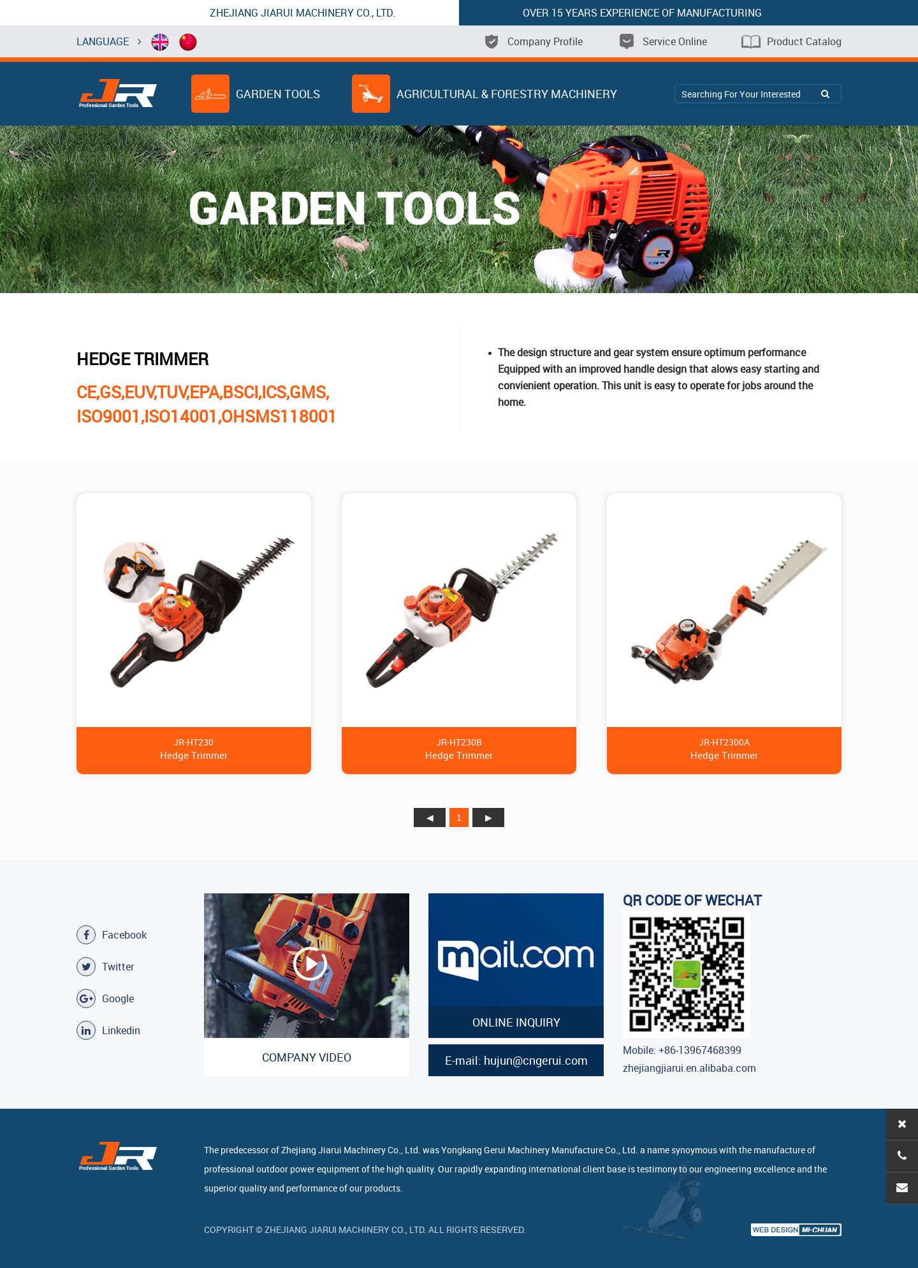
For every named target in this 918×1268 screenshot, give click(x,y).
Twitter (105, 966)
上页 (430, 817)
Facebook (111, 934)
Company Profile (532, 41)
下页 (488, 817)
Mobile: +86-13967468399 (682, 1050)
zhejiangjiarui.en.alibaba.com (689, 1068)
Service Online (662, 41)
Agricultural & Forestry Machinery (484, 94)
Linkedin (108, 1030)
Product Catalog (791, 41)
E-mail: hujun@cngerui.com (516, 1060)
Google (105, 998)
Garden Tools (255, 94)
